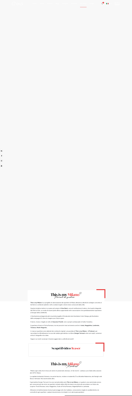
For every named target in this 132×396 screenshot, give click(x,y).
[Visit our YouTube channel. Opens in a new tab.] (1, 165)
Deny (118, 389)
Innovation (74, 3)
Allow (118, 385)
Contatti (91, 3)
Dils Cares (83, 3)
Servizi (42, 3)
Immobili (49, 3)
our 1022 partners (12, 387)
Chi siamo (65, 3)
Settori (35, 3)
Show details (62, 394)
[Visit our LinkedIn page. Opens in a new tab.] (1, 150)
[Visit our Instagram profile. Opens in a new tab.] (1, 160)
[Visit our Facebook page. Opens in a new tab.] (1, 155)
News (57, 3)
